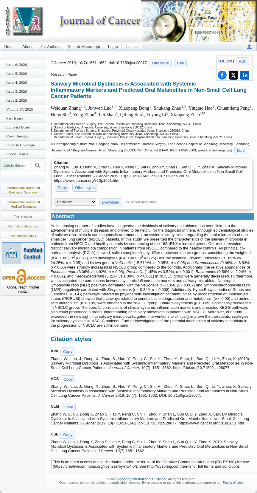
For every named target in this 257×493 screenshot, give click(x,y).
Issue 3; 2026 (16, 91)
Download (110, 202)
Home (9, 46)
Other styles (85, 187)
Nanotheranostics (23, 236)
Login (113, 46)
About (27, 46)
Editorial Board (18, 127)
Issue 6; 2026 (16, 64)
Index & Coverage (20, 145)
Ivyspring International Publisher (142, 479)
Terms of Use (232, 482)
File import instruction (140, 202)
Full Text (225, 61)
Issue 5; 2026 (16, 73)
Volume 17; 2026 (19, 109)
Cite (180, 63)
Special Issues (17, 154)
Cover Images (17, 136)
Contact (132, 46)
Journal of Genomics (23, 226)
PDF (243, 61)
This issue (160, 63)
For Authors (50, 46)
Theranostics (23, 216)
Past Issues (14, 118)
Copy (62, 187)
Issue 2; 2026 (16, 100)
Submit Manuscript (84, 46)
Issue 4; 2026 (16, 82)
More (240, 150)
